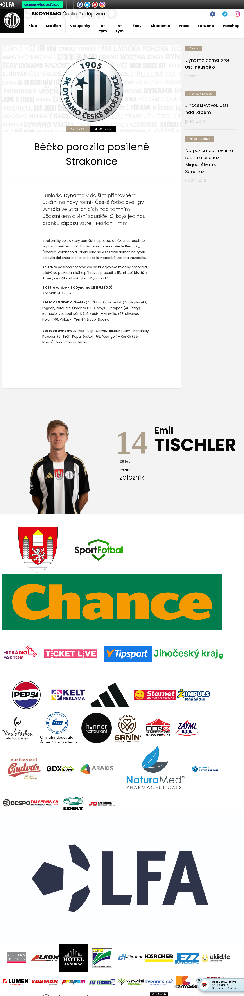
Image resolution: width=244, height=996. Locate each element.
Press (184, 25)
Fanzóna (206, 25)
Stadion (53, 25)
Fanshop (231, 25)
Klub (33, 25)
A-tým (103, 28)
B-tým (120, 28)
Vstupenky (80, 25)
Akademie (160, 25)
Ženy (137, 25)
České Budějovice (68, 13)
